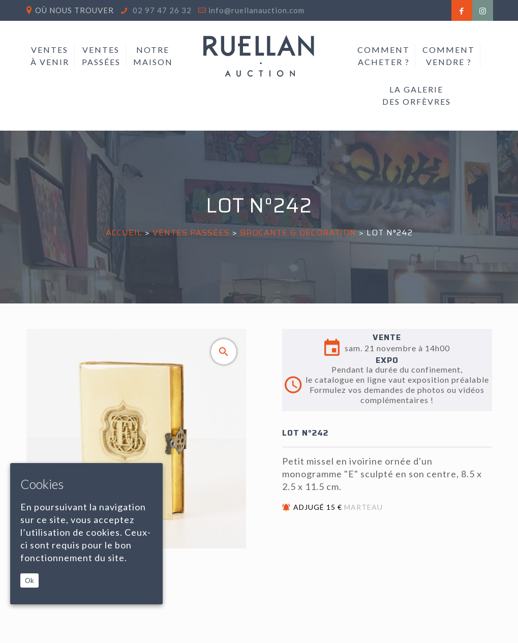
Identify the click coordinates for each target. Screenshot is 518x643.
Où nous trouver (74, 10)
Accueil (124, 232)
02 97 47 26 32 (161, 10)
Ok (29, 580)
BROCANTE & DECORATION (298, 232)
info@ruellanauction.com (256, 10)
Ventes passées (191, 232)
